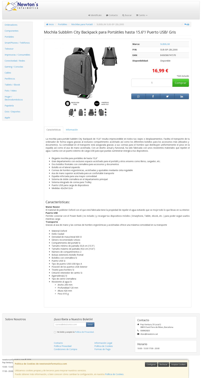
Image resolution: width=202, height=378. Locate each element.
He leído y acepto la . (75, 332)
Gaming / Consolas (14, 66)
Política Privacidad (62, 346)
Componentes (11, 30)
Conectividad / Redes (15, 60)
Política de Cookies (114, 374)
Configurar (151, 364)
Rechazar (163, 364)
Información (72, 129)
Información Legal (103, 342)
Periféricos (10, 78)
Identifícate (95, 15)
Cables (8, 72)
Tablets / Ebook (12, 84)
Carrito (141, 15)
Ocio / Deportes (12, 111)
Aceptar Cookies (178, 364)
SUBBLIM (165, 44)
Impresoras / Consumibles (17, 54)
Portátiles (9, 36)
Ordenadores (11, 24)
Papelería (9, 105)
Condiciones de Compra (65, 349)
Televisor (9, 48)
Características (54, 129)
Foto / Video (11, 90)
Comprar (180, 83)
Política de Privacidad (84, 332)
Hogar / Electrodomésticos (14, 98)
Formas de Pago (102, 349)
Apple (7, 117)
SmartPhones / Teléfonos (17, 42)
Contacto (112, 15)
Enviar (90, 324)
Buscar (127, 15)
